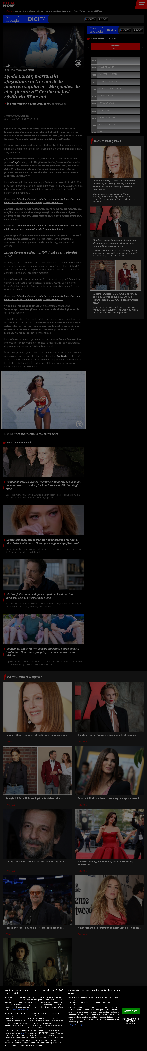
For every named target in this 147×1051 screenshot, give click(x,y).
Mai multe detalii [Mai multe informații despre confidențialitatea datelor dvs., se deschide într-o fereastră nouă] (20, 1009)
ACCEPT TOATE (131, 1011)
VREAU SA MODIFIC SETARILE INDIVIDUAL (130, 1021)
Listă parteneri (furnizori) (79, 1025)
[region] (73, 1018)
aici (22, 1033)
